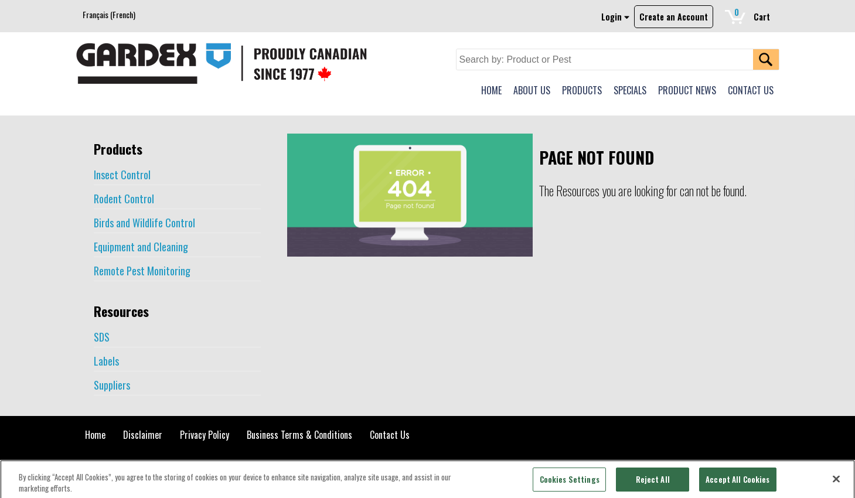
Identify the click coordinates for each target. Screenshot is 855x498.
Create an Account (673, 17)
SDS (102, 336)
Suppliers (112, 385)
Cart (752, 14)
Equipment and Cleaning (141, 246)
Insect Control (122, 174)
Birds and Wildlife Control (144, 222)
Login (615, 17)
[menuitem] (109, 14)
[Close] (836, 483)
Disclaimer (142, 435)
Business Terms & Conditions (299, 435)
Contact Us (390, 435)
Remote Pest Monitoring (142, 270)
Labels (106, 361)
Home (95, 435)
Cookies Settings (569, 483)
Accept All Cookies (737, 483)
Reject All (653, 483)
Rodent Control (124, 198)
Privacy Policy (204, 435)
